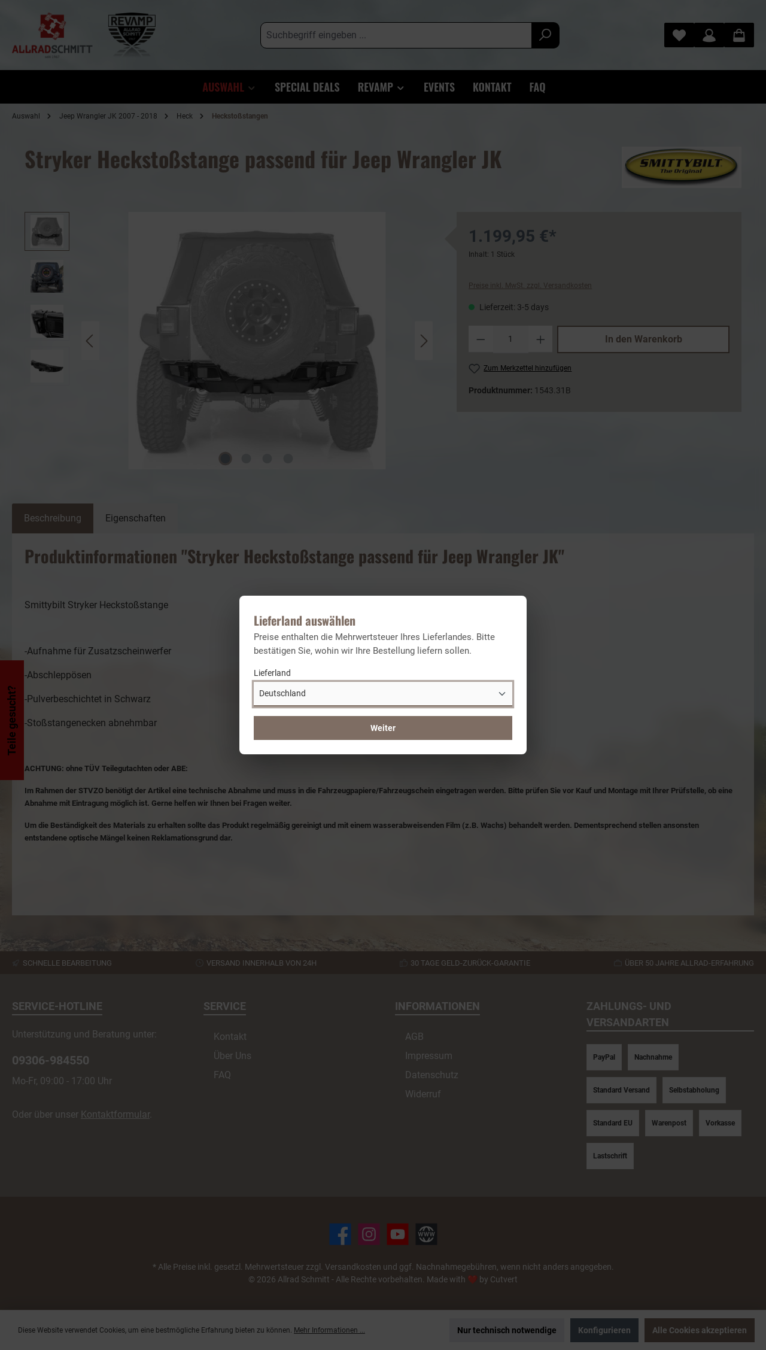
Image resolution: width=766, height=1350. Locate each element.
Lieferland (272, 673)
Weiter (383, 728)
